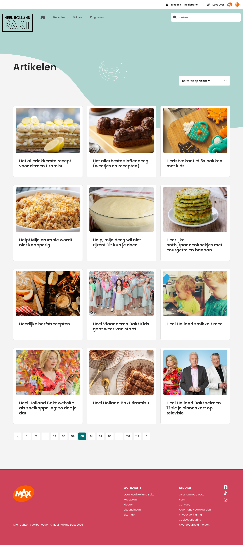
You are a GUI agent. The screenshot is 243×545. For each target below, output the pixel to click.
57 (54, 435)
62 (100, 435)
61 (91, 435)
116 (128, 435)
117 (137, 435)
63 (109, 435)
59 (72, 435)
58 (63, 435)
